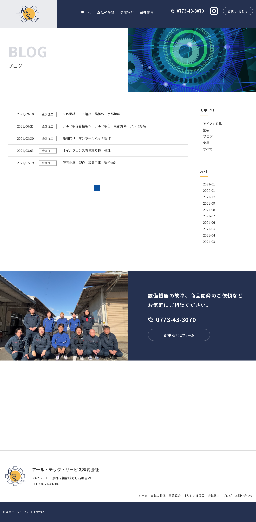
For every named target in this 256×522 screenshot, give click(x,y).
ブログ (208, 136)
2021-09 (209, 203)
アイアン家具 (212, 123)
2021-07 (209, 216)
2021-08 (209, 209)
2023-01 (209, 184)
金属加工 (209, 142)
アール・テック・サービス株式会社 (65, 469)
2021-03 (209, 241)
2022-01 (209, 190)
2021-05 (209, 228)
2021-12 (209, 196)
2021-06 (209, 222)
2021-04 (209, 235)
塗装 (206, 130)
